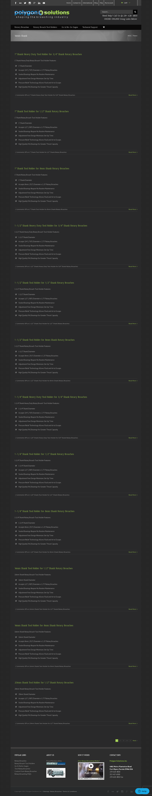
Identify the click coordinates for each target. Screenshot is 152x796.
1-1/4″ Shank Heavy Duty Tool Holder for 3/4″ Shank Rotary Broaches (51, 397)
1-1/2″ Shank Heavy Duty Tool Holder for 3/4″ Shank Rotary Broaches (51, 225)
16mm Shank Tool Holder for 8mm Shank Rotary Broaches (44, 625)
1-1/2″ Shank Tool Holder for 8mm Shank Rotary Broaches (45, 339)
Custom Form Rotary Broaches (26, 771)
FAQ (101, 3)
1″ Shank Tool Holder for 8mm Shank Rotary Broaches (42, 168)
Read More (132, 95)
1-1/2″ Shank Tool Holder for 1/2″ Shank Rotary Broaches (44, 282)
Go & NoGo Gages (22, 766)
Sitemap (46, 791)
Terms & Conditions (70, 791)
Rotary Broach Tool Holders (45, 27)
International (87, 3)
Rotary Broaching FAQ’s (23, 774)
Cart (125, 3)
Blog (96, 3)
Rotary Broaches (22, 27)
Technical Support (90, 27)
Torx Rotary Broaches (22, 769)
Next (134, 741)
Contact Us (77, 3)
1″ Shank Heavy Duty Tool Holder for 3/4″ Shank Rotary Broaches (48, 54)
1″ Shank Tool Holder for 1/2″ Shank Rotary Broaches (42, 111)
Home (68, 3)
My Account (109, 3)
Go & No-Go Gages (70, 27)
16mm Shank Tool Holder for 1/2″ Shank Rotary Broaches (44, 568)
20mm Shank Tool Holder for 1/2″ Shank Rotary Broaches (44, 682)
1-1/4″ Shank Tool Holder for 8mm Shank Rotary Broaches (44, 511)
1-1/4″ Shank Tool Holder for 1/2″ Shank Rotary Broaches (44, 454)
